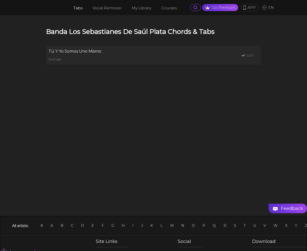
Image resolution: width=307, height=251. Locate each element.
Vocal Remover (107, 8)
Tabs (77, 8)
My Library (141, 8)
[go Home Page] (48, 8)
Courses (169, 8)
